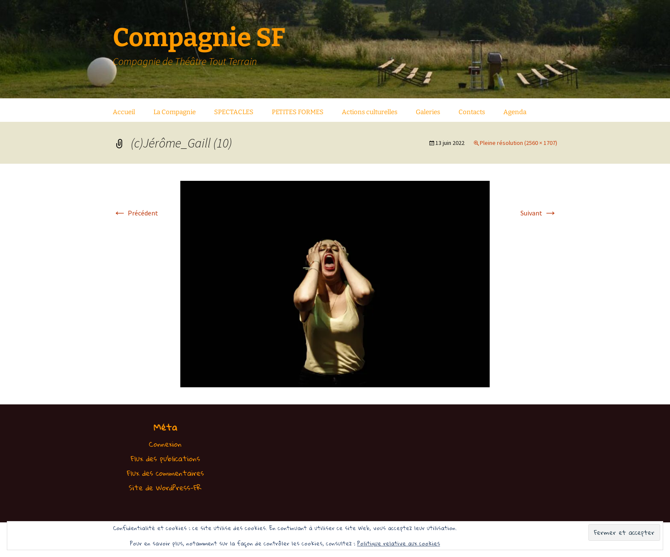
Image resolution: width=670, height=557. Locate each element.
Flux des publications (165, 458)
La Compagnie (174, 112)
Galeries (428, 112)
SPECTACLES (233, 112)
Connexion (165, 444)
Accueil (124, 112)
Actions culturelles (369, 112)
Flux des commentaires (165, 473)
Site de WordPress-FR (165, 487)
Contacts (471, 112)
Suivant (538, 213)
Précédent (135, 213)
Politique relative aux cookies (398, 543)
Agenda (514, 112)
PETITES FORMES (297, 112)
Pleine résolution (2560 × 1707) (518, 143)
